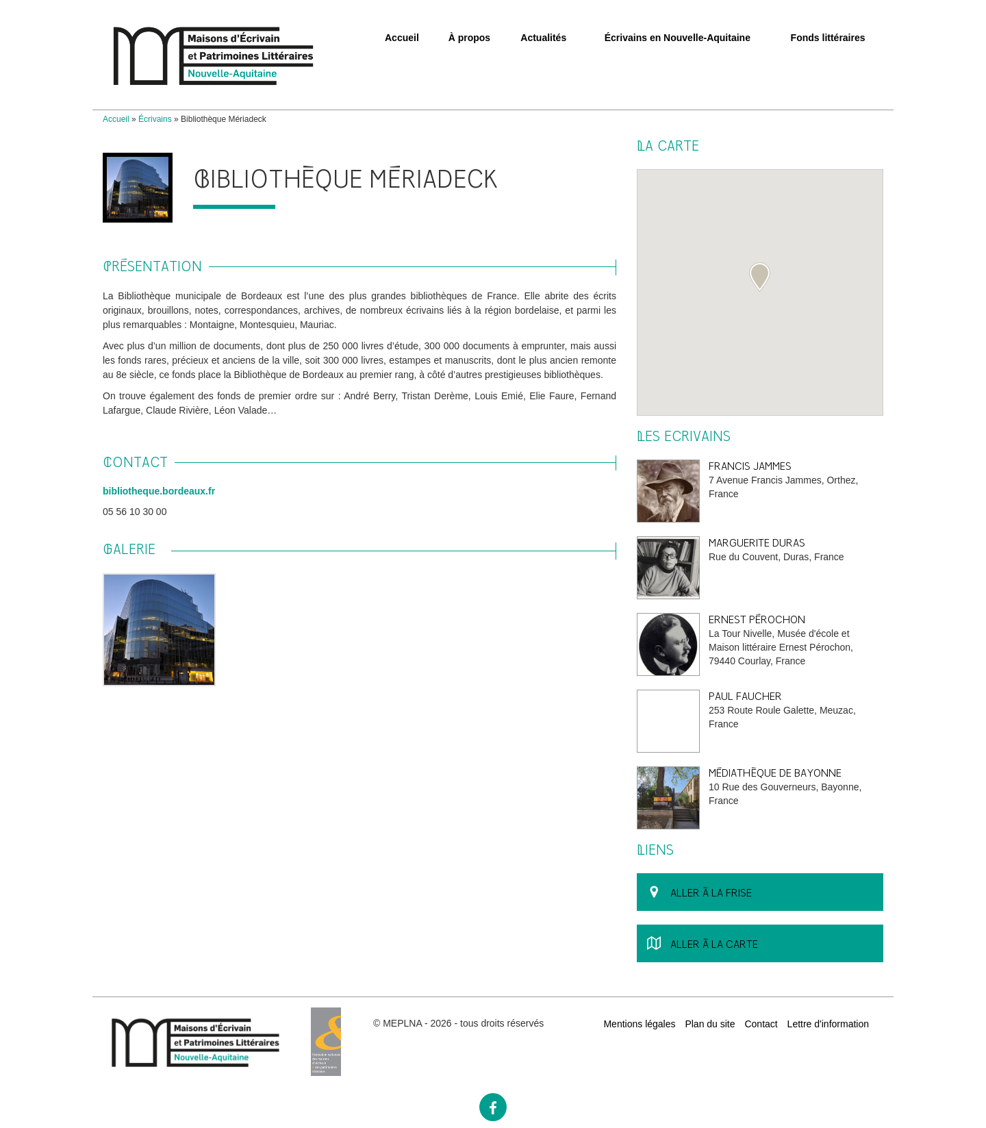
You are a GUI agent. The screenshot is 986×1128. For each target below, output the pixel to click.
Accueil (402, 37)
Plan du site (710, 1023)
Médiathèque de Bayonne (775, 773)
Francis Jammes (750, 466)
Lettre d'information (828, 1023)
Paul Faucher (745, 696)
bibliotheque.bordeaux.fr (159, 491)
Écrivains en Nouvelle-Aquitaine (677, 37)
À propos (469, 37)
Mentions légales (639, 1023)
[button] (759, 277)
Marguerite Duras (757, 543)
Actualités (543, 37)
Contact (760, 1023)
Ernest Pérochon (757, 619)
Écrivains (155, 119)
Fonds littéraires (828, 37)
